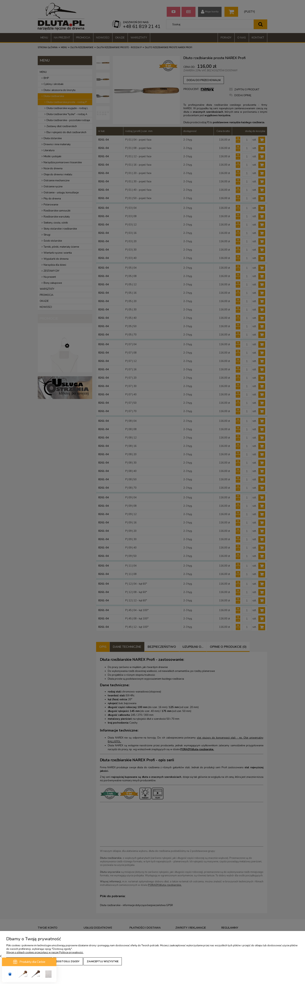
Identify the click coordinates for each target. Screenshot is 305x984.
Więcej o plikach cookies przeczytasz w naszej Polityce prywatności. (44, 952)
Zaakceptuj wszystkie (102, 961)
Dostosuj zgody (68, 961)
